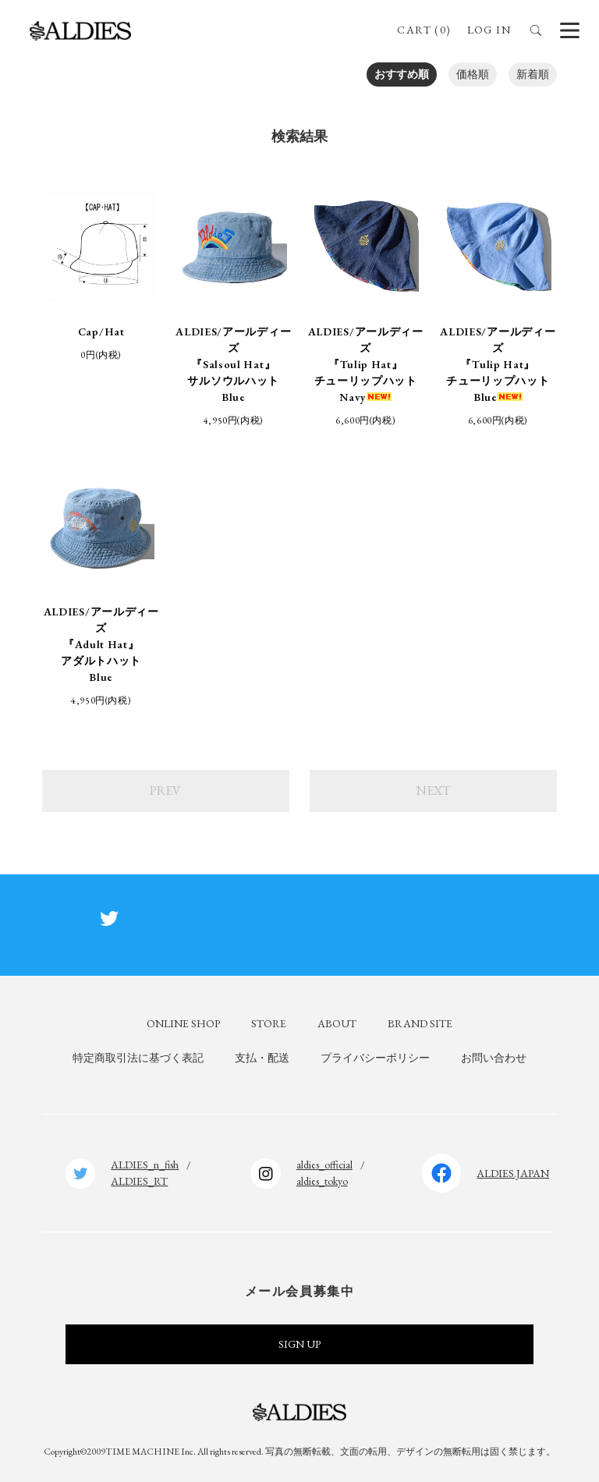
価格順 (472, 74)
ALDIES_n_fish (145, 1165)
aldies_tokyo (322, 1181)
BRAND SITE (420, 1023)
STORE (268, 1023)
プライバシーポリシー (375, 1057)
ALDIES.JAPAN (513, 1173)
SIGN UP (299, 1344)
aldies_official (324, 1165)
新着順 (532, 74)
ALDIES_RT (139, 1181)
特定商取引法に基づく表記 (138, 1057)
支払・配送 (262, 1057)
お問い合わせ (493, 1057)
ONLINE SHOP (183, 1023)
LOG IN (489, 30)
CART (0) (424, 30)
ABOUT (336, 1023)
